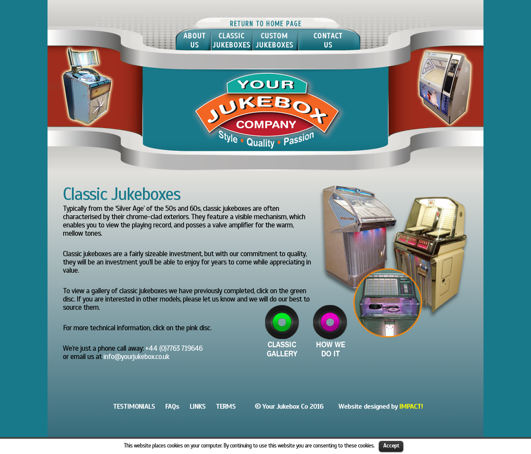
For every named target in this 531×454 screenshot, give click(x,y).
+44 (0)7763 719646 (173, 348)
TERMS (225, 406)
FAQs (172, 406)
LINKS (197, 406)
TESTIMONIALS (134, 406)
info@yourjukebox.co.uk (136, 356)
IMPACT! (410, 406)
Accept (391, 445)
